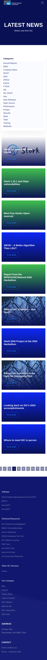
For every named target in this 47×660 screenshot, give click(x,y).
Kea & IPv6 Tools (8, 552)
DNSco (6, 80)
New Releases (9, 100)
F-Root (6, 86)
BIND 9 (4, 501)
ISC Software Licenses (10, 540)
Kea (5, 96)
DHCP (6, 73)
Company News (10, 70)
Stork (5, 116)
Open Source (9, 103)
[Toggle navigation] (42, 3)
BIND (5, 66)
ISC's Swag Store (8, 610)
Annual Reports (10, 63)
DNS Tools (6, 544)
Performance (9, 106)
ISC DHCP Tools (8, 548)
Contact (5, 590)
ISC (5, 90)
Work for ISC (7, 606)
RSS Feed (6, 614)
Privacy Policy (7, 594)
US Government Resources (12, 556)
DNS (5, 76)
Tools (5, 120)
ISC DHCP (8, 93)
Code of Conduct (8, 598)
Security (6, 113)
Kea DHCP (6, 505)
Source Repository (9, 532)
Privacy (6, 110)
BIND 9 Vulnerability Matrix (12, 528)
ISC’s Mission (7, 602)
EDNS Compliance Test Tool (13, 536)
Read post (11, 159)
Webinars (7, 126)
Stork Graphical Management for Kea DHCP (19, 497)
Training (6, 123)
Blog (3, 586)
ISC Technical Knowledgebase (13, 524)
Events (6, 83)
